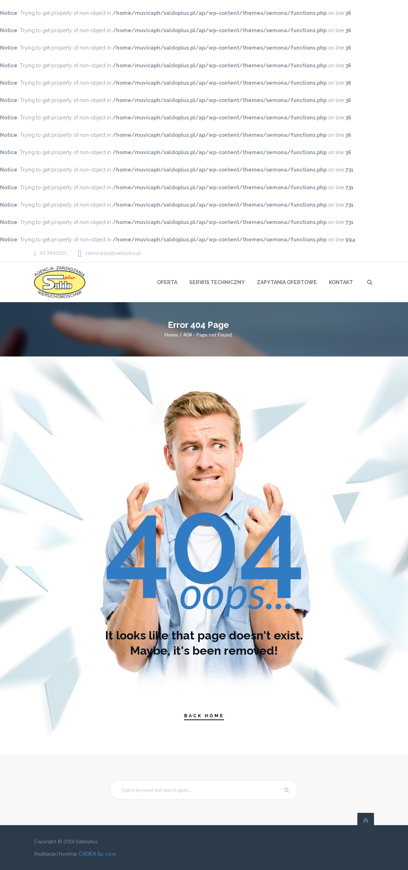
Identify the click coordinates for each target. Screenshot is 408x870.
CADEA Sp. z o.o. (97, 853)
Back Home (204, 715)
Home (171, 334)
